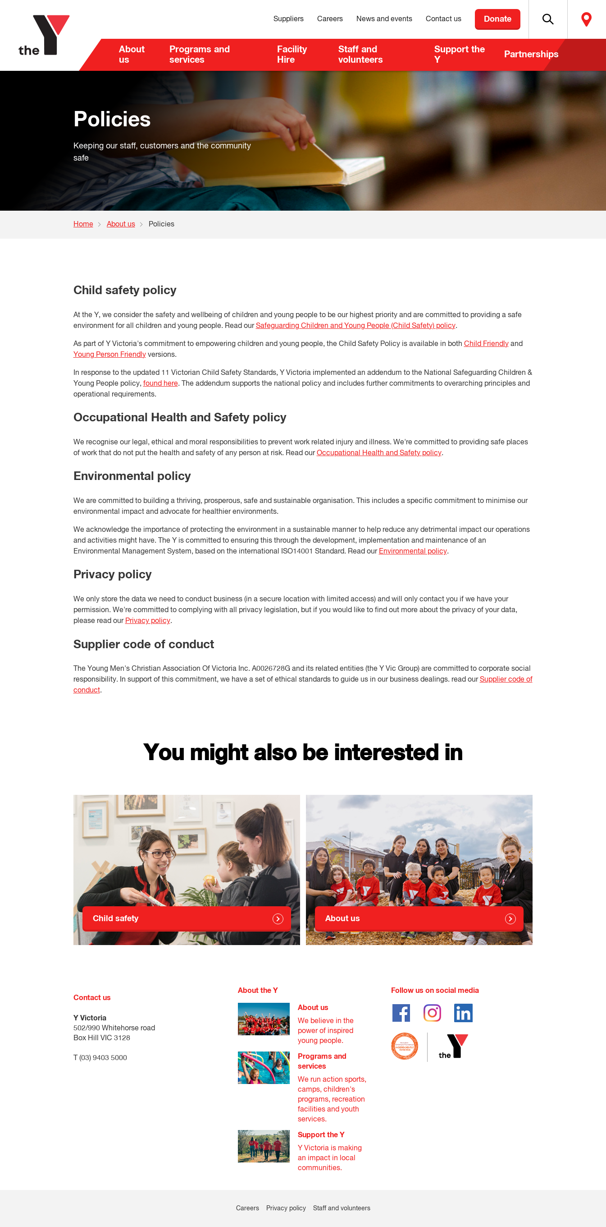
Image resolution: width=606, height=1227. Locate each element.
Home (83, 224)
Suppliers (288, 19)
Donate (497, 19)
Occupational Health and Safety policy (379, 453)
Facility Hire (292, 55)
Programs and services (199, 55)
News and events (384, 19)
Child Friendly (486, 344)
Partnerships (531, 54)
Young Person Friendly (109, 355)
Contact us (443, 19)
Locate (586, 19)
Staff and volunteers (360, 55)
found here (160, 383)
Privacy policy (147, 621)
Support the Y (459, 55)
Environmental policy (413, 551)
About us (132, 55)
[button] (548, 19)
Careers (330, 19)
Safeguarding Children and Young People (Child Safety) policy (356, 326)
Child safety (115, 919)
